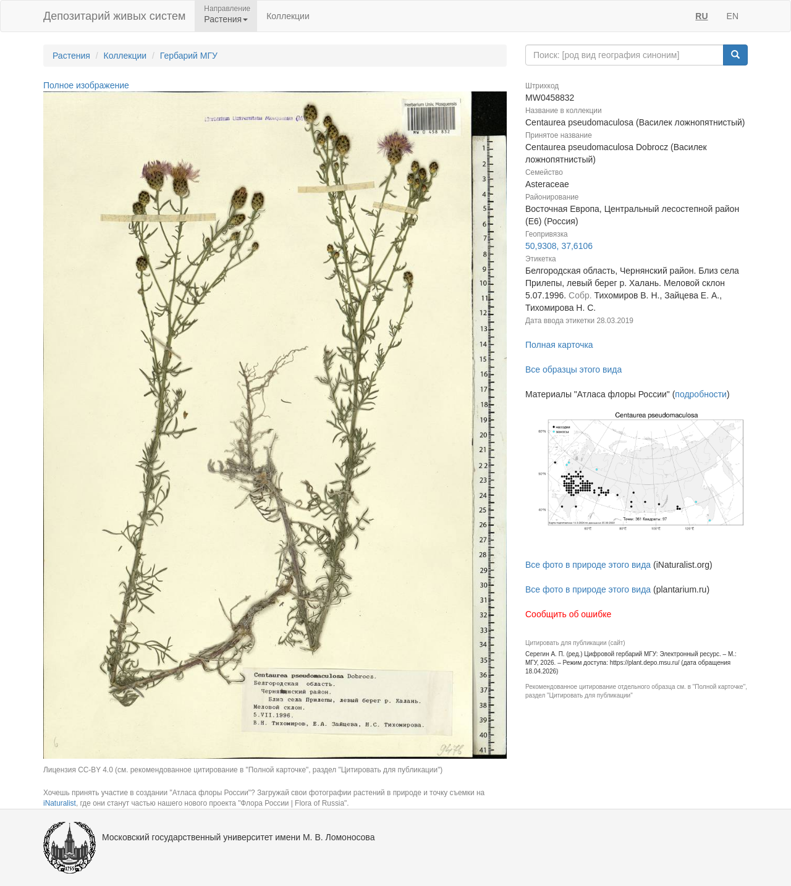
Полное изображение (86, 85)
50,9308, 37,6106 (559, 246)
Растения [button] (226, 19)
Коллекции (288, 16)
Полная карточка (559, 345)
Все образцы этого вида (573, 369)
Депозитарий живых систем (114, 16)
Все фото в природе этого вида (588, 565)
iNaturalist (59, 803)
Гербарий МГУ (189, 56)
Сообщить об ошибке (568, 614)
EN (732, 16)
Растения (71, 56)
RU (701, 16)
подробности (701, 394)
